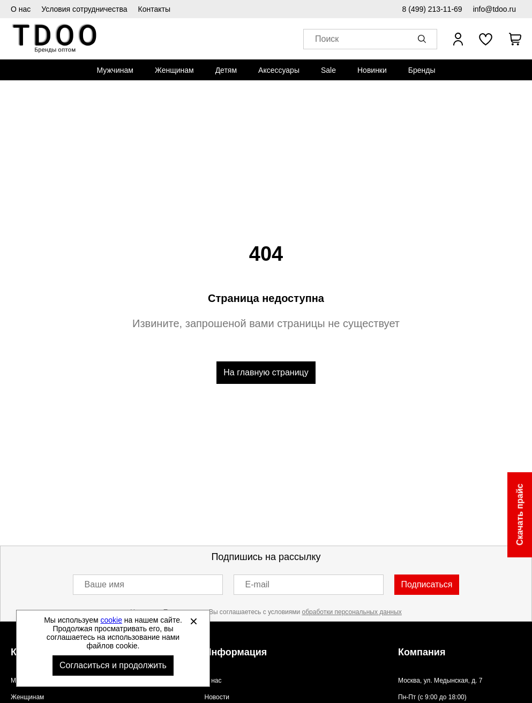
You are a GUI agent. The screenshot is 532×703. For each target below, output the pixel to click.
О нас (21, 9)
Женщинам (174, 70)
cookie (111, 620)
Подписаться (427, 584)
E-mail (257, 584)
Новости (217, 697)
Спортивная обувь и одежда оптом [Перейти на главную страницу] (55, 39)
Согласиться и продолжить (113, 665)
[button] (424, 39)
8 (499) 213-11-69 (432, 9)
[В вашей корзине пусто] (514, 39)
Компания (421, 652)
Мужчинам (114, 70)
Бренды (422, 70)
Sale (328, 70)
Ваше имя (104, 584)
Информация (236, 652)
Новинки (372, 70)
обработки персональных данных (352, 612)
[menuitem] (114, 70)
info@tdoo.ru (494, 9)
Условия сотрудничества (84, 9)
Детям (226, 70)
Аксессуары (278, 70)
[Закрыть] (193, 621)
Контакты (154, 9)
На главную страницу (265, 372)
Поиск (327, 39)
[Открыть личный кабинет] (458, 39)
